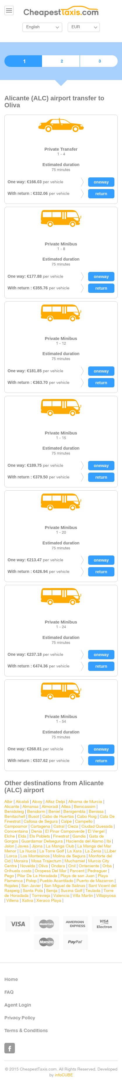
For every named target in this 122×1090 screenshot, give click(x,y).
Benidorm (36, 812)
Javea (23, 846)
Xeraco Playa (48, 901)
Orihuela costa (18, 871)
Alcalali (22, 802)
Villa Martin (83, 896)
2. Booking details (60, 61)
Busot (33, 817)
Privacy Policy (19, 1017)
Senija (51, 891)
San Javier (31, 886)
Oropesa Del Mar (51, 871)
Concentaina (16, 831)
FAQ (8, 992)
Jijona (37, 846)
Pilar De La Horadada (37, 876)
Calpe (66, 822)
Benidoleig (14, 812)
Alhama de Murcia (85, 802)
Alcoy (37, 802)
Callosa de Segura (41, 822)
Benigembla (74, 812)
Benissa (96, 812)
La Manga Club (60, 846)
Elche (9, 836)
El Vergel (96, 831)
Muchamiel (75, 861)
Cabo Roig (87, 817)
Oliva (43, 866)
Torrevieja (41, 896)
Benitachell (14, 817)
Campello (84, 822)
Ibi (109, 841)
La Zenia (93, 851)
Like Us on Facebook (9, 1048)
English (33, 27)
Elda (22, 836)
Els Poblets (39, 836)
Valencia (61, 896)
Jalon (9, 846)
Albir (8, 802)
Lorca (11, 856)
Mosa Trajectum (46, 861)
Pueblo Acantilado (56, 881)
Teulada (93, 891)
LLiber (110, 851)
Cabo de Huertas (58, 817)
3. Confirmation (98, 61)
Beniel (54, 812)
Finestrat (61, 836)
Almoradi (50, 807)
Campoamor (15, 827)
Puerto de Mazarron (95, 881)
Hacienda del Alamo (84, 841)
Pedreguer (97, 871)
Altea (66, 807)
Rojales (11, 886)
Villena (12, 901)
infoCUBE (64, 1075)
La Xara (74, 851)
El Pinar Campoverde (65, 831)
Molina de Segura (69, 856)
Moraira (21, 861)
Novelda (27, 866)
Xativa (27, 901)
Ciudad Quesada (97, 827)
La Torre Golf (51, 851)
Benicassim (84, 807)
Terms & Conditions (26, 1030)
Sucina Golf (71, 891)
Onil (72, 866)
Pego (9, 876)
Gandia (79, 836)
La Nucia (28, 851)
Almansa (30, 807)
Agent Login (17, 1004)
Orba (107, 866)
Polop (31, 881)
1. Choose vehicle (23, 61)
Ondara (58, 866)
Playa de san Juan (77, 876)
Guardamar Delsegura (42, 841)
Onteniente (89, 866)
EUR (76, 27)
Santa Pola (33, 891)
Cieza (73, 827)
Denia (36, 831)
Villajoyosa (106, 896)
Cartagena (40, 827)
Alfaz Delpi (55, 802)
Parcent (77, 871)
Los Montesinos (35, 856)
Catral (59, 827)
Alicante (11, 807)
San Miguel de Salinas (64, 886)
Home (11, 979)
